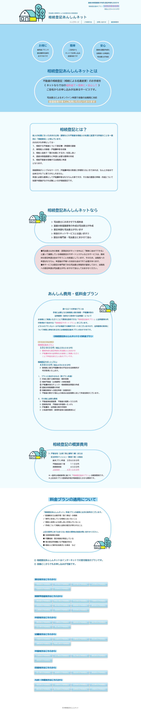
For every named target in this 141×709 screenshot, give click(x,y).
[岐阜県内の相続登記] (80, 622)
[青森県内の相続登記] (43, 584)
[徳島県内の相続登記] (62, 672)
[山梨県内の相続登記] (43, 610)
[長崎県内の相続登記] (80, 685)
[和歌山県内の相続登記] (62, 643)
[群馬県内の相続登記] (80, 605)
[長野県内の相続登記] (62, 610)
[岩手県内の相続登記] (80, 584)
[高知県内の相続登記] (80, 672)
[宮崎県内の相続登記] (80, 689)
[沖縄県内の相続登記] (98, 689)
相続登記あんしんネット (67, 17)
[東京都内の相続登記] (43, 601)
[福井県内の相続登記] (98, 622)
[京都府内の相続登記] (62, 639)
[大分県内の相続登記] (98, 685)
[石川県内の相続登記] (43, 626)
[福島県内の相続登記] (43, 588)
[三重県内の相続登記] (62, 622)
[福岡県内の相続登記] (43, 685)
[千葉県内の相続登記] (98, 601)
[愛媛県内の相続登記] (98, 672)
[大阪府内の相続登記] (43, 639)
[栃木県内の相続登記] (62, 605)
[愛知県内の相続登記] (43, 622)
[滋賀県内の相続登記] (43, 643)
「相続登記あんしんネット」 (54, 512)
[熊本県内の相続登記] (43, 689)
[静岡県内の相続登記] (98, 605)
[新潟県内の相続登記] (80, 610)
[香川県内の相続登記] (43, 672)
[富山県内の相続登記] (62, 626)
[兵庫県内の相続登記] (80, 639)
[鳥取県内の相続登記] (98, 655)
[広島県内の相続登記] (43, 655)
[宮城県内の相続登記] (62, 588)
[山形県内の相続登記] (98, 584)
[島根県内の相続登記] (43, 660)
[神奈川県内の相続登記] (62, 601)
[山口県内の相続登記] (62, 655)
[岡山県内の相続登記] (80, 655)
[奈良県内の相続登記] (98, 639)
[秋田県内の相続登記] (62, 584)
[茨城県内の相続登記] (43, 605)
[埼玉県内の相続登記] (80, 601)
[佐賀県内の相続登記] (62, 685)
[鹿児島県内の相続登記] (62, 689)
